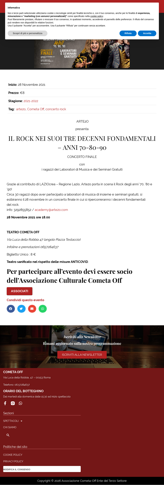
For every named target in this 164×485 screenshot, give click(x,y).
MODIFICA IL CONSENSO (16, 469)
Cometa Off (35, 109)
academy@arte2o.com (51, 210)
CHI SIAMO (9, 427)
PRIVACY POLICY (13, 461)
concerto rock (55, 109)
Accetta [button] (147, 33)
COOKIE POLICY (12, 455)
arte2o (21, 109)
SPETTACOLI (13, 421)
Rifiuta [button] (128, 33)
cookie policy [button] (96, 16)
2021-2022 (31, 101)
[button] (11, 309)
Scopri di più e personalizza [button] (27, 33)
